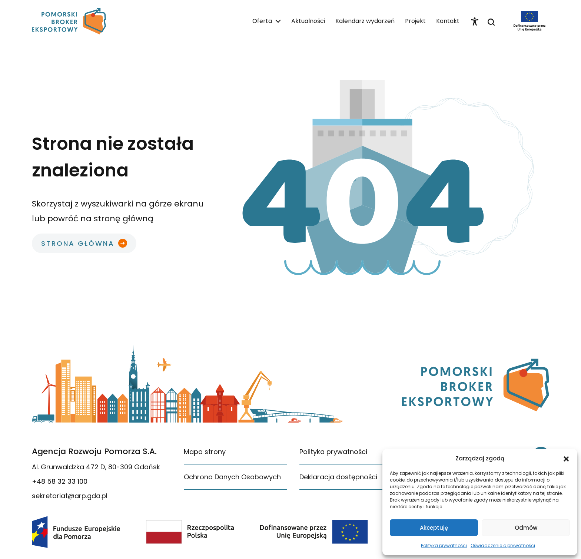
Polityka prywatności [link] (444, 545)
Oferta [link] (262, 21)
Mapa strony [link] (205, 451)
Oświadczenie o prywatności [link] (503, 545)
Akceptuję (434, 528)
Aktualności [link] (308, 21)
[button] (566, 458)
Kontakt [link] (447, 21)
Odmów (526, 528)
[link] (69, 21)
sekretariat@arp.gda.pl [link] (69, 495)
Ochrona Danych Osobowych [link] (232, 477)
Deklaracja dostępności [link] (338, 477)
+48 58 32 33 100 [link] (59, 481)
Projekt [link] (415, 21)
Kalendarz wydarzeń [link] (365, 21)
